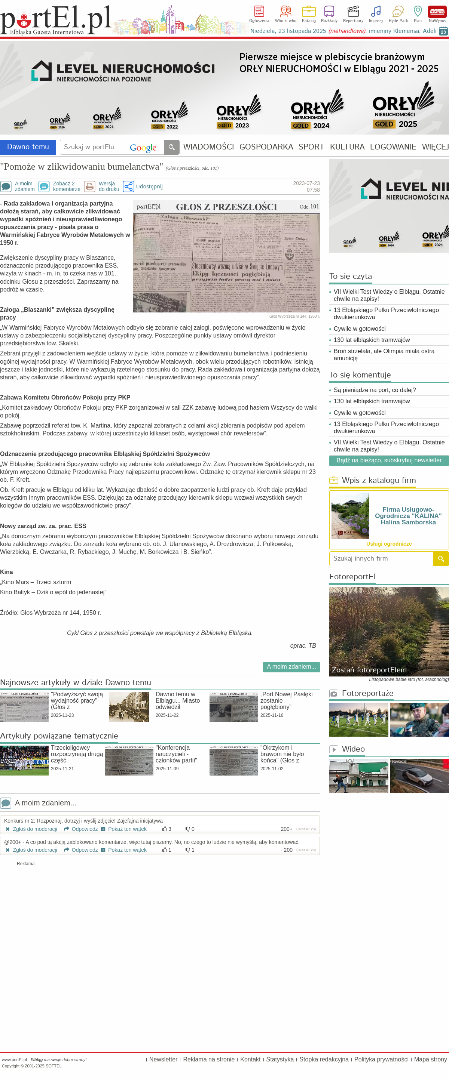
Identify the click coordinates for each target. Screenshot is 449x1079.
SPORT (311, 147)
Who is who (285, 21)
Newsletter (163, 1059)
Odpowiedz (78, 829)
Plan (418, 21)
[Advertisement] (160, 921)
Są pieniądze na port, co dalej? (375, 390)
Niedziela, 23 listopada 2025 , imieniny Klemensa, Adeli (343, 31)
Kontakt (250, 1059)
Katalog (309, 21)
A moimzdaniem (25, 186)
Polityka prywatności (381, 1059)
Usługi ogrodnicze (389, 544)
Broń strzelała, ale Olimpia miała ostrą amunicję (384, 354)
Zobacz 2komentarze (66, 186)
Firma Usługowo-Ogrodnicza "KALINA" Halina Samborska (408, 516)
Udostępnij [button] (149, 186)
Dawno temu (28, 147)
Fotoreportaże (361, 694)
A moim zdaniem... (291, 666)
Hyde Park (398, 21)
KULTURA (347, 147)
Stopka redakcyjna (324, 1059)
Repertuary (353, 21)
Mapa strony (430, 1059)
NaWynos (437, 12)
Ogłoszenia (259, 21)
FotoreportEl (352, 577)
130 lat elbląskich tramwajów (372, 340)
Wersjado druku (109, 186)
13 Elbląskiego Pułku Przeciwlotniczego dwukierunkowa (386, 313)
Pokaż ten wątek (123, 829)
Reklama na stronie (209, 1059)
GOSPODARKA (266, 147)
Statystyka (280, 1059)
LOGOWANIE (393, 147)
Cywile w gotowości (360, 329)
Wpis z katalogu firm (372, 481)
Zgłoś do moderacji (30, 829)
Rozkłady (329, 21)
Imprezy (376, 21)
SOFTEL (54, 1066)
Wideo (347, 749)
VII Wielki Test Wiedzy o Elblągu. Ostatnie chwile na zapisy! (389, 295)
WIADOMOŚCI (208, 147)
